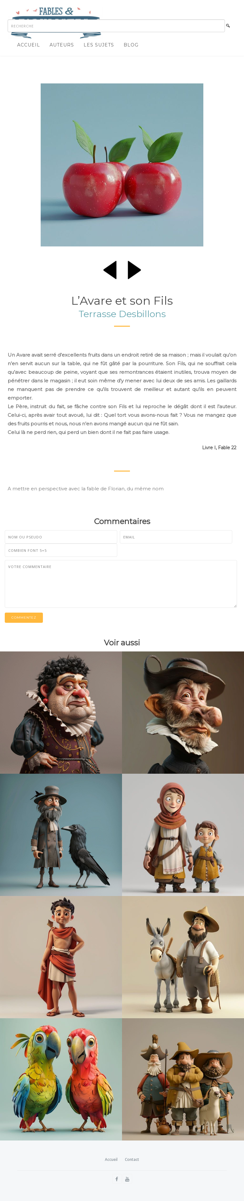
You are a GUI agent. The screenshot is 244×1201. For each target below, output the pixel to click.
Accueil (28, 45)
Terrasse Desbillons (122, 313)
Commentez (23, 617)
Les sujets (99, 45)
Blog (131, 45)
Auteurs (62, 45)
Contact (132, 1159)
